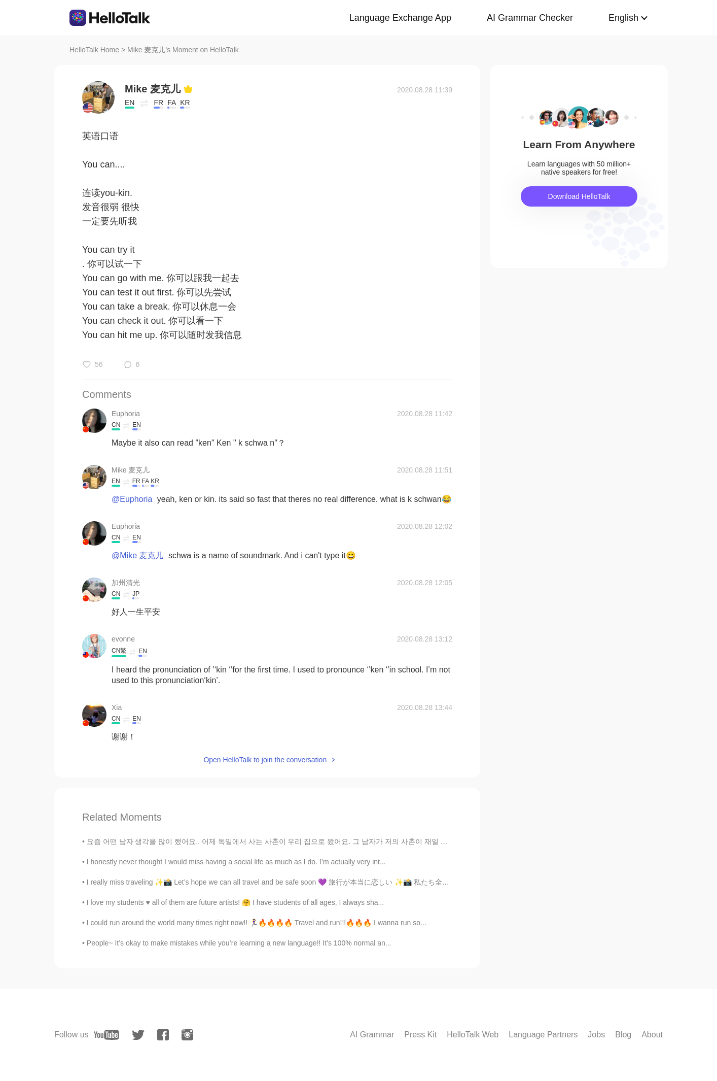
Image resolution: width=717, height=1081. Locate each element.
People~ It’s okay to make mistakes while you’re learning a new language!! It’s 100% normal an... (239, 943)
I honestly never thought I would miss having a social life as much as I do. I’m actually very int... (236, 862)
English (623, 18)
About (652, 1034)
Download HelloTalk (579, 196)
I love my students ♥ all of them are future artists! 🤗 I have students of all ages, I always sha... (235, 902)
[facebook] (163, 1034)
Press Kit (420, 1034)
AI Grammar (372, 1034)
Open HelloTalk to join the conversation (265, 760)
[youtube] (106, 1035)
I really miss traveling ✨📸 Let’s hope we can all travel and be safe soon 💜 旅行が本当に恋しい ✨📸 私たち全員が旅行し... (285, 882)
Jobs (596, 1034)
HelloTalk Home (94, 50)
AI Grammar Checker (530, 18)
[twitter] (138, 1035)
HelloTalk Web (472, 1034)
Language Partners (543, 1034)
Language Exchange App (400, 18)
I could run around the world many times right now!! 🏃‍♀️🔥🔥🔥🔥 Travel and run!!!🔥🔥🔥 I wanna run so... (256, 923)
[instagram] (187, 1034)
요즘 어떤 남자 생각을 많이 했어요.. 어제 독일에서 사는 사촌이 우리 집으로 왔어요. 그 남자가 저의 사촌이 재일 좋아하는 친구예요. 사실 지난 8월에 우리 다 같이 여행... (352, 841)
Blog (623, 1034)
